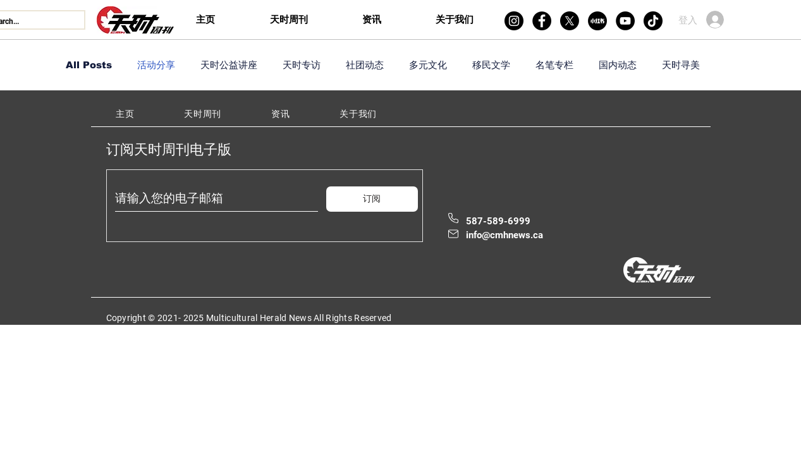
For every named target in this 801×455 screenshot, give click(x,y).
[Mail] (453, 233)
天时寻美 (681, 64)
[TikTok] (653, 20)
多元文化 (428, 64)
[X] (569, 20)
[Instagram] (513, 20)
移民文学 (491, 64)
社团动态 (365, 64)
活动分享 (156, 64)
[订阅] (372, 199)
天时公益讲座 (228, 64)
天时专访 (302, 64)
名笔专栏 (554, 64)
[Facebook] (541, 20)
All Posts (89, 64)
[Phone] (453, 218)
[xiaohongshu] (597, 20)
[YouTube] (625, 20)
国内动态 (618, 64)
